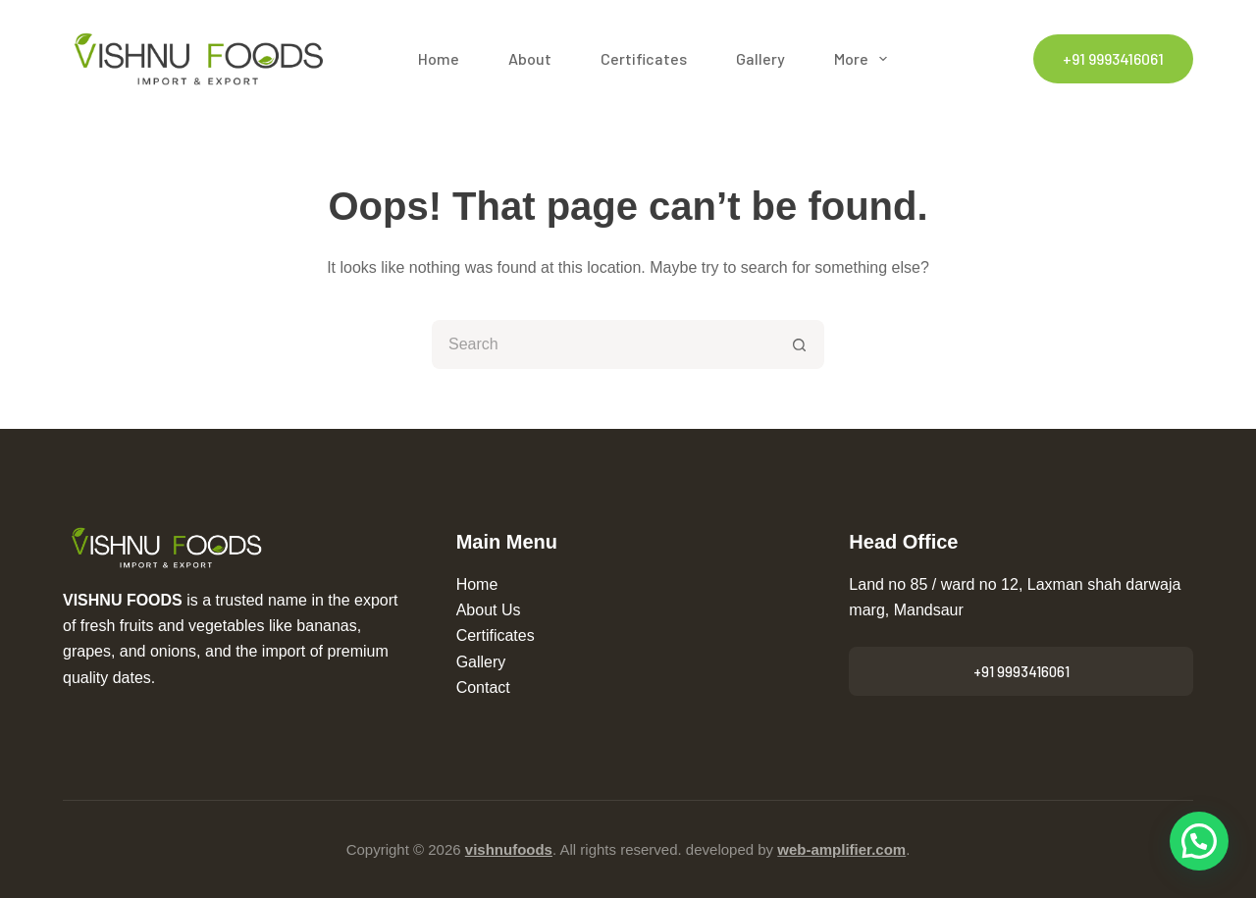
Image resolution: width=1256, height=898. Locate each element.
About (529, 58)
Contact (483, 687)
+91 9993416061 (1113, 58)
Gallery (760, 58)
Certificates (644, 58)
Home (438, 58)
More (864, 59)
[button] (1199, 841)
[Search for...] (603, 344)
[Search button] (799, 344)
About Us (488, 610)
